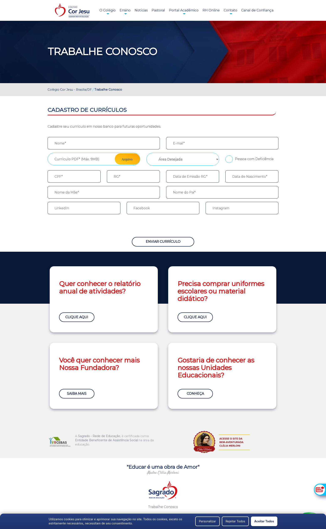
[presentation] (79, 226)
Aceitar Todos (264, 521)
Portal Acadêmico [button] (184, 10)
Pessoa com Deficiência (254, 159)
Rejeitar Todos (235, 521)
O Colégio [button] (107, 10)
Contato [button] (230, 10)
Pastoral (158, 10)
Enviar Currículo (163, 242)
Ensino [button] (125, 10)
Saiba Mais (76, 394)
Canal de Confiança (257, 10)
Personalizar (207, 521)
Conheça (195, 394)
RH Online (211, 10)
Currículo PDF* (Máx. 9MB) (76, 159)
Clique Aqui (76, 317)
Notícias (141, 10)
